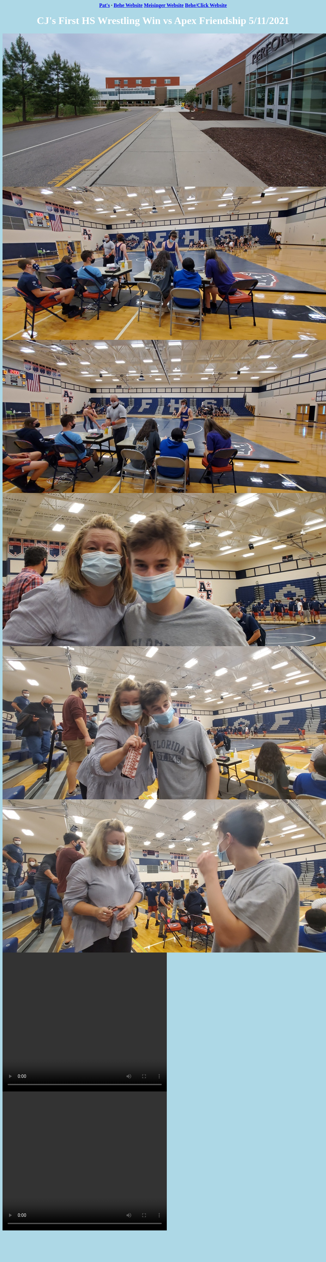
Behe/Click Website (206, 5)
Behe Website (128, 5)
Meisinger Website (164, 5)
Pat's (104, 5)
